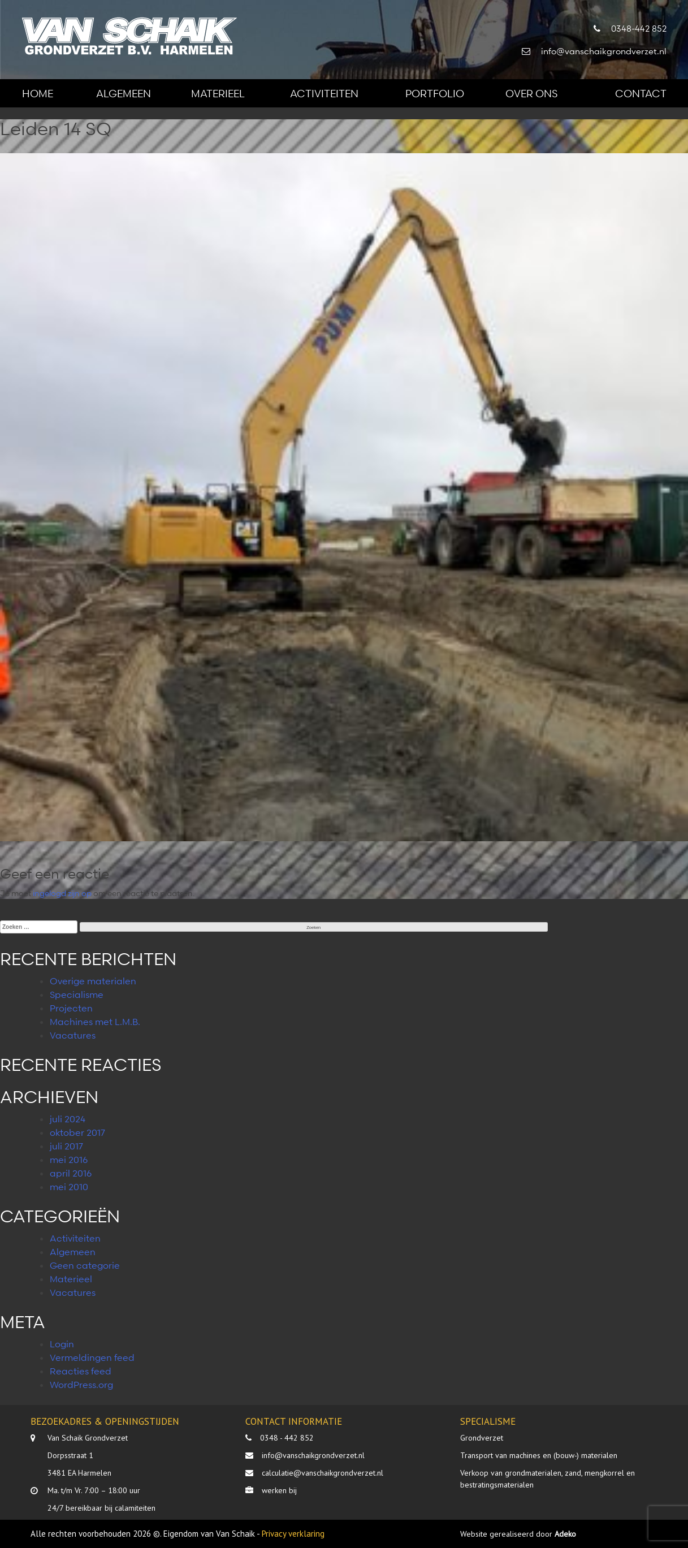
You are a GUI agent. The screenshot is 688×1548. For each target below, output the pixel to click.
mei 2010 (69, 1186)
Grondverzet (481, 1438)
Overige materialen (93, 981)
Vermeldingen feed (92, 1357)
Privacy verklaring (293, 1533)
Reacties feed (80, 1371)
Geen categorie (85, 1265)
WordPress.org (81, 1384)
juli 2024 (67, 1119)
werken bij (279, 1490)
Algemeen (123, 93)
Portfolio (434, 93)
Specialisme (76, 994)
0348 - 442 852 (287, 1438)
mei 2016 (69, 1159)
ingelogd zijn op (62, 893)
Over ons (531, 93)
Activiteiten (324, 93)
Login (62, 1344)
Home (37, 93)
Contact (641, 93)
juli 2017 (66, 1146)
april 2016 (71, 1173)
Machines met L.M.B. (95, 1021)
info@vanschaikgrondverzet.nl (313, 1455)
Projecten (71, 1008)
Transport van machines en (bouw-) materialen (538, 1455)
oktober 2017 (77, 1132)
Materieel (218, 93)
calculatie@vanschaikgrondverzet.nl (322, 1473)
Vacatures (73, 1035)
